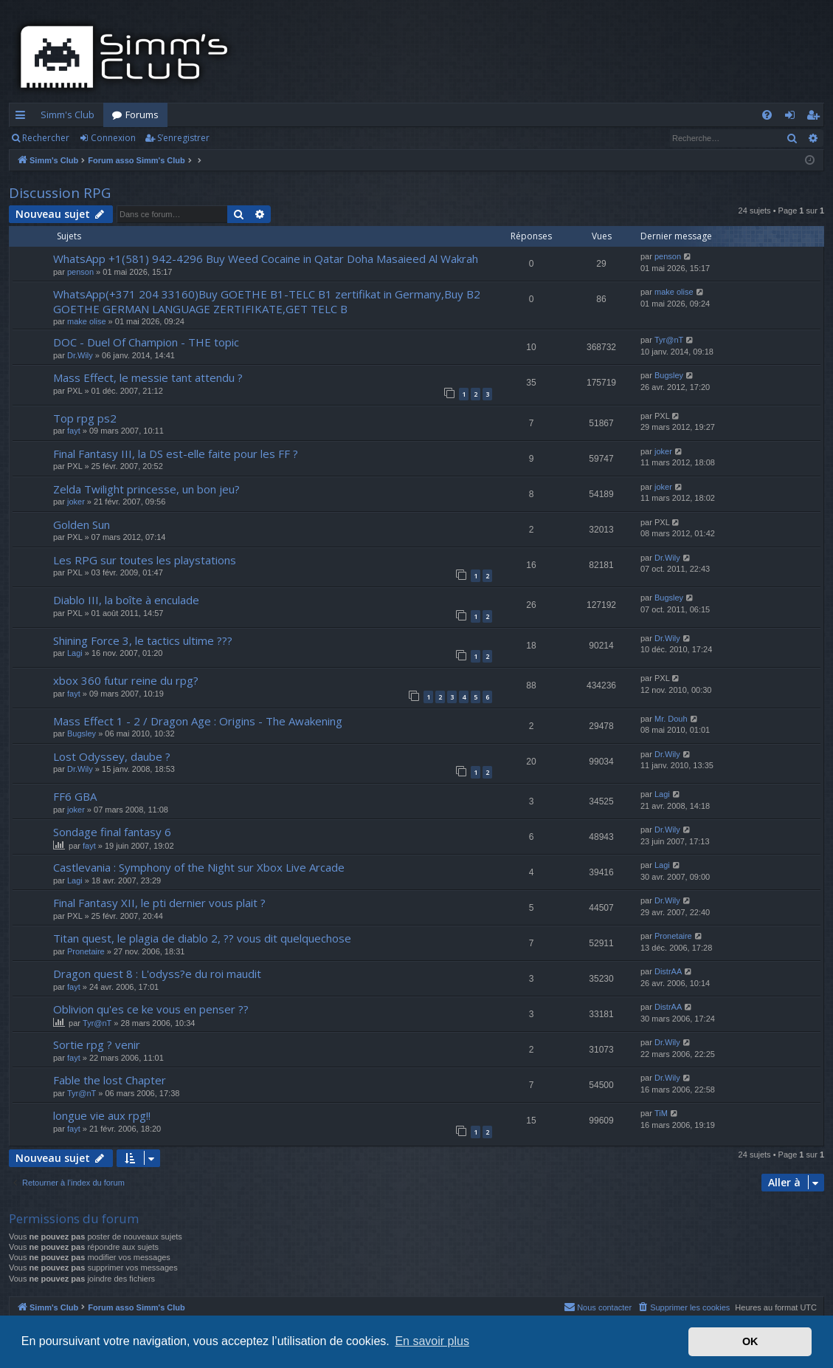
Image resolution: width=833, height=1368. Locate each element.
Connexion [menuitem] (792, 117)
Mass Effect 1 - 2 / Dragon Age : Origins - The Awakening (197, 721)
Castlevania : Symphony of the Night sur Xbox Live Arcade (199, 867)
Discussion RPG (60, 192)
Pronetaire (86, 951)
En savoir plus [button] (432, 1341)
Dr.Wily (80, 355)
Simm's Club (67, 114)
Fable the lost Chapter (109, 1080)
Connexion (113, 137)
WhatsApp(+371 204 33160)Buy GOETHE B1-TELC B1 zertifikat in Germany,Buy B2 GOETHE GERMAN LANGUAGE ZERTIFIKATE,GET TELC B (266, 301)
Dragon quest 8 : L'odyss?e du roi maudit (157, 973)
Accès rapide (23, 117)
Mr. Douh (671, 718)
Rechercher (45, 137)
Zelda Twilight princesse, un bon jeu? (146, 489)
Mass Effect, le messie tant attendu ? (148, 377)
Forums (142, 114)
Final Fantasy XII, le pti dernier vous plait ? (159, 902)
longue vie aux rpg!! (102, 1115)
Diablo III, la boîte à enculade (126, 599)
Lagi (75, 653)
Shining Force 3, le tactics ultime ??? (142, 640)
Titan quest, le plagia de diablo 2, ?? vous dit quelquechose (202, 938)
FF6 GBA (75, 796)
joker (663, 451)
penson (80, 271)
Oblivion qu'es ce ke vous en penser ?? (151, 1009)
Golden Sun (81, 524)
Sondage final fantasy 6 (112, 831)
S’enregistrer (183, 137)
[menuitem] (767, 115)
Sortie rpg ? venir (96, 1044)
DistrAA (668, 971)
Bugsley (668, 375)
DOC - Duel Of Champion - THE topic (146, 342)
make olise (86, 321)
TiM (661, 1113)
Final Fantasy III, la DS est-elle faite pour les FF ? (175, 453)
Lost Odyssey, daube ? (111, 756)
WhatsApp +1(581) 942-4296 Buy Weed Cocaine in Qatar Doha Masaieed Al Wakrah (265, 258)
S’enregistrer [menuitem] (815, 117)
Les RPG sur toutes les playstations (144, 560)
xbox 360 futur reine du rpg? (125, 680)
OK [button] (750, 1341)
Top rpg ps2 (85, 418)
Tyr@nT (668, 339)
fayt (73, 430)
